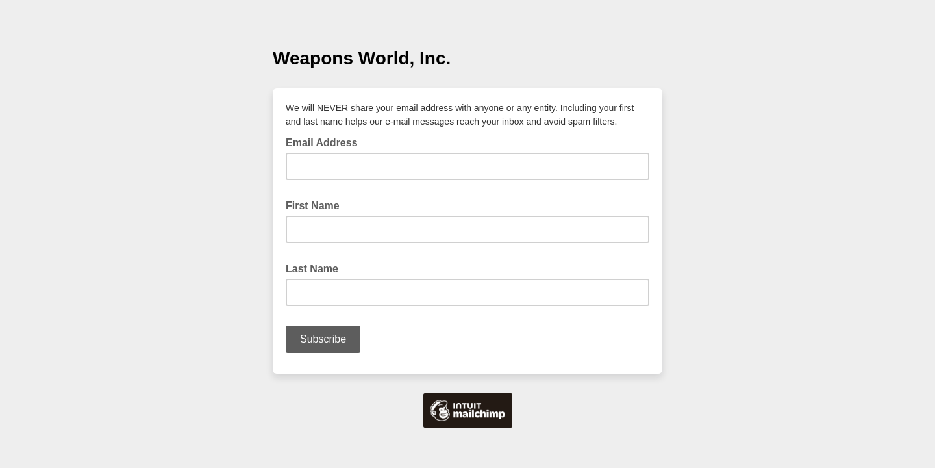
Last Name (316, 268)
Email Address (326, 142)
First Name (316, 205)
